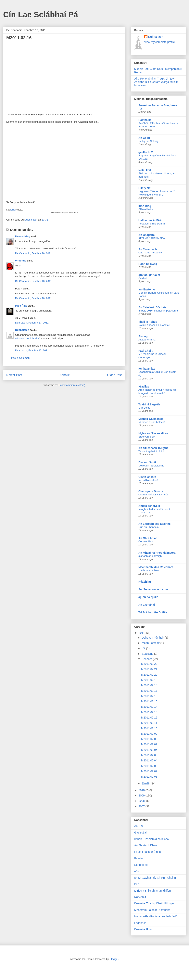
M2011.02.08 (149, 739)
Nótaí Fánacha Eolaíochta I (154, 325)
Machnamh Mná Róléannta (155, 567)
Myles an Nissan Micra (153, 433)
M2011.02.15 (149, 701)
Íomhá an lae (146, 368)
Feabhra (147, 659)
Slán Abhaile (145, 209)
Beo (136, 884)
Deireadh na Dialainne (151, 465)
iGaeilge (143, 386)
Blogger (113, 959)
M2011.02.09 (149, 733)
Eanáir (146, 783)
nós (136, 871)
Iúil (144, 648)
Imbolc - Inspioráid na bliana (151, 839)
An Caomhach (147, 249)
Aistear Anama (146, 339)
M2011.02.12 (149, 717)
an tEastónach (147, 289)
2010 (142, 790)
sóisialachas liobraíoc (27, 338)
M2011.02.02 (149, 771)
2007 (142, 806)
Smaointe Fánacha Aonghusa (157, 105)
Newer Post (14, 375)
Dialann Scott (147, 462)
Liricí (13, 209)
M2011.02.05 (149, 755)
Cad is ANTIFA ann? (150, 252)
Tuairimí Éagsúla (149, 404)
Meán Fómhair (151, 642)
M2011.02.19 (149, 679)
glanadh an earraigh (150, 555)
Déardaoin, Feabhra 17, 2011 (32, 322)
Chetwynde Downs (150, 491)
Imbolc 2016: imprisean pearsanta (158, 310)
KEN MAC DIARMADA (151, 238)
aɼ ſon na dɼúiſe (148, 597)
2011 (142, 632)
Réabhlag (144, 581)
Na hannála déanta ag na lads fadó (155, 916)
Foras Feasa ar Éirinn (147, 851)
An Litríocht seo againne (154, 523)
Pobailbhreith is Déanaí (152, 223)
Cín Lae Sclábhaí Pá (40, 14)
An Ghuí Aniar (147, 538)
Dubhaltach (22, 329)
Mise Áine (21, 305)
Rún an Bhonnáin (148, 527)
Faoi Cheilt (145, 350)
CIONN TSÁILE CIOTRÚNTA (155, 494)
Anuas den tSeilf (149, 505)
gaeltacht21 (146, 152)
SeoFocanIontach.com (153, 589)
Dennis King (22, 236)
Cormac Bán (145, 541)
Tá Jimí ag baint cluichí (151, 451)
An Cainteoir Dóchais (152, 307)
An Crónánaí (146, 604)
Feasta (138, 858)
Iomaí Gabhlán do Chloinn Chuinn (155, 877)
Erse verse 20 (146, 436)
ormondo (20, 260)
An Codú (144, 137)
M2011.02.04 (149, 760)
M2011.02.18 (149, 685)
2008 (142, 800)
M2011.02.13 (149, 712)
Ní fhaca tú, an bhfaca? (152, 422)
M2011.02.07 (149, 744)
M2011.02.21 (149, 669)
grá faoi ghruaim (149, 274)
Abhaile (64, 375)
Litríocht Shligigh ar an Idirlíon (152, 890)
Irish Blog (144, 206)
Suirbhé (142, 278)
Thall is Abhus (147, 321)
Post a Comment (20, 357)
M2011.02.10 (149, 728)
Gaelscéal (140, 832)
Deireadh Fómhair (153, 637)
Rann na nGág (147, 263)
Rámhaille (144, 119)
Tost (140, 108)
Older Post (114, 375)
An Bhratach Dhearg (146, 845)
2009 (142, 795)
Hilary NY (144, 188)
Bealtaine (148, 653)
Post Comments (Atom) (71, 385)
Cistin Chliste (147, 476)
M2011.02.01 (149, 776)
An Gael (139, 826)
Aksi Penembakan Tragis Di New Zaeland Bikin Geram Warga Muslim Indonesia (156, 82)
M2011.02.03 (149, 766)
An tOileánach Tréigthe (153, 448)
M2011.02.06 (149, 749)
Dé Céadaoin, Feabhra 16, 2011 (33, 253)
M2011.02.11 (149, 722)
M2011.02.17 (149, 690)
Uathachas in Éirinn (151, 220)
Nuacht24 (140, 897)
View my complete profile (159, 42)
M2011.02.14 (149, 706)
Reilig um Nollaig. (148, 141)
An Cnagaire (146, 234)
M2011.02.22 (149, 663)
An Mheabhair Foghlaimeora (156, 552)
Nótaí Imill (145, 170)
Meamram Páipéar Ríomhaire (152, 909)
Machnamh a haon (149, 570)
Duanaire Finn (143, 929)
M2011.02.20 (149, 674)
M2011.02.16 (149, 696)
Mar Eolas (144, 407)
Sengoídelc (141, 864)
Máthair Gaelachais (151, 418)
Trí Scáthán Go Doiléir (152, 612)
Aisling (143, 336)
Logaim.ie (140, 922)
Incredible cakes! (148, 480)
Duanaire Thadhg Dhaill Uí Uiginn (154, 903)
